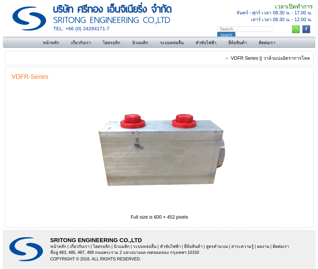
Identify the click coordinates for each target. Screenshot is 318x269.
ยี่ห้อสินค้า (237, 42)
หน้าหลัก (51, 42)
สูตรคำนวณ (217, 246)
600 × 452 (164, 217)
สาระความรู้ (242, 246)
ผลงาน (263, 246)
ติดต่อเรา (267, 42)
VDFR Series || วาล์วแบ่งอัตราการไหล (267, 58)
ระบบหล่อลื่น (172, 42)
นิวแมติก (140, 42)
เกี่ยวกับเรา (81, 42)
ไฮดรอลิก (111, 42)
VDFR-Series (30, 76)
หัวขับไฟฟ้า (206, 42)
